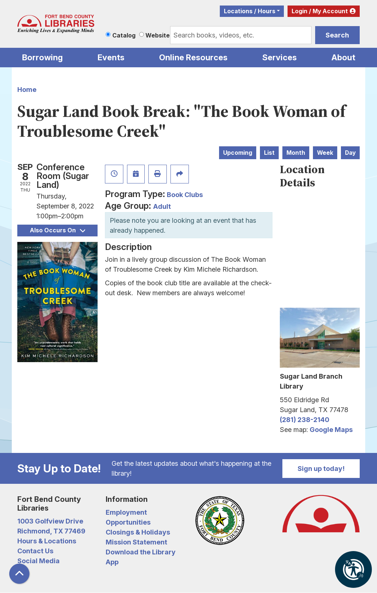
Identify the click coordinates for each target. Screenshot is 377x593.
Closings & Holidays (138, 532)
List (269, 152)
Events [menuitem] (111, 57)
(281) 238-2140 (304, 420)
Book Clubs (185, 195)
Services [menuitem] (279, 57)
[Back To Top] (19, 574)
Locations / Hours (249, 11)
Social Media (38, 561)
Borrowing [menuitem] (42, 57)
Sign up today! (321, 468)
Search (337, 35)
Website (157, 35)
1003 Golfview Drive (50, 521)
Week (325, 152)
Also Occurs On (57, 230)
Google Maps (331, 429)
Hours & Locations (46, 541)
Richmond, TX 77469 (51, 531)
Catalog (123, 35)
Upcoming (237, 152)
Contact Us (35, 551)
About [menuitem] (343, 57)
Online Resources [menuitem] (193, 57)
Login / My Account (320, 11)
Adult (162, 206)
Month (295, 152)
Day (350, 152)
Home (26, 89)
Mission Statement (136, 542)
